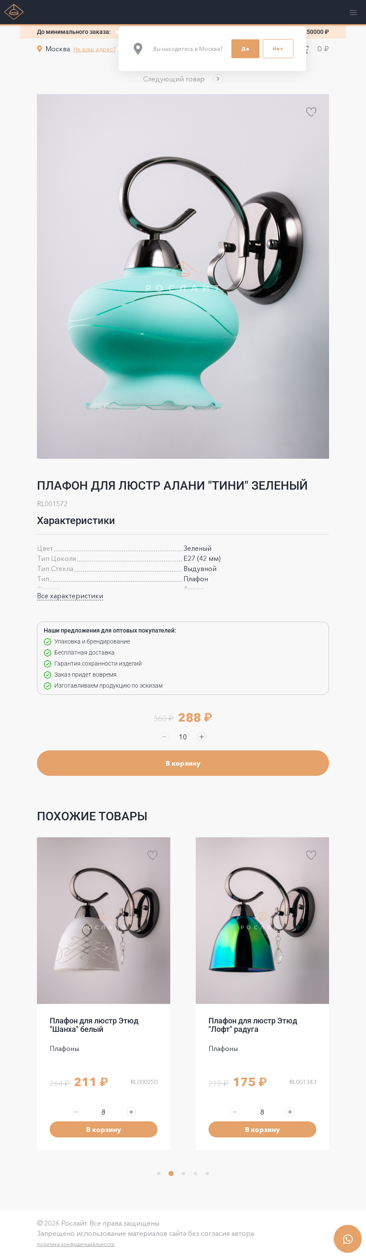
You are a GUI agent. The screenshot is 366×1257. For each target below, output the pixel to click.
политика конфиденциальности (76, 1244)
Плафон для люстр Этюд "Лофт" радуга (252, 1025)
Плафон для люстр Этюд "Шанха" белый (94, 1025)
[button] (182, 79)
